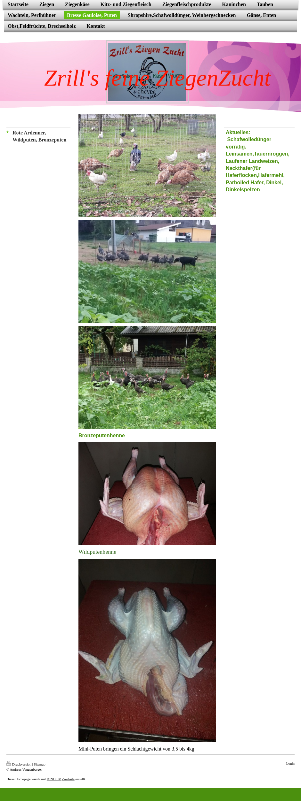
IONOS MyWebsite (61, 779)
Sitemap (39, 764)
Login (290, 763)
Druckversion (18, 764)
